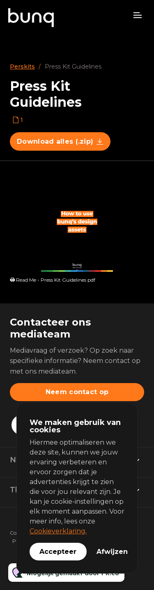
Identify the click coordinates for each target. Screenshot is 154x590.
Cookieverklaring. (58, 531)
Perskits (22, 66)
